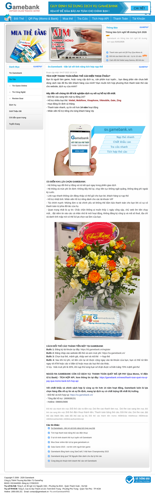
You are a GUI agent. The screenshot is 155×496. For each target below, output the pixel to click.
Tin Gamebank (15, 73)
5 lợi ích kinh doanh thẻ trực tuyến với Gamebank (71, 437)
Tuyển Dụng (14, 124)
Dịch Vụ (12, 105)
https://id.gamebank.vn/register (95, 349)
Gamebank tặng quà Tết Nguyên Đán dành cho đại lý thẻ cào (76, 456)
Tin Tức (12, 79)
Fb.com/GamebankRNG (60, 492)
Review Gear (17, 98)
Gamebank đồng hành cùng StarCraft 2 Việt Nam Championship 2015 (80, 451)
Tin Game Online (19, 86)
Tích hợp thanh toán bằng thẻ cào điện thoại (69, 433)
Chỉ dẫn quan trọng (17, 118)
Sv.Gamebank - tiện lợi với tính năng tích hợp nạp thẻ (73, 428)
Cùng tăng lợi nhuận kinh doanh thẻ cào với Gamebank (74, 461)
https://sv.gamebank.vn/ (113, 353)
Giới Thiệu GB (15, 111)
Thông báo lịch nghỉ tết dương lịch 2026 (126, 32)
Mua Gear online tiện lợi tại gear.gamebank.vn (70, 442)
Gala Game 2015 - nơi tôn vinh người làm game (70, 447)
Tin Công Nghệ (18, 92)
